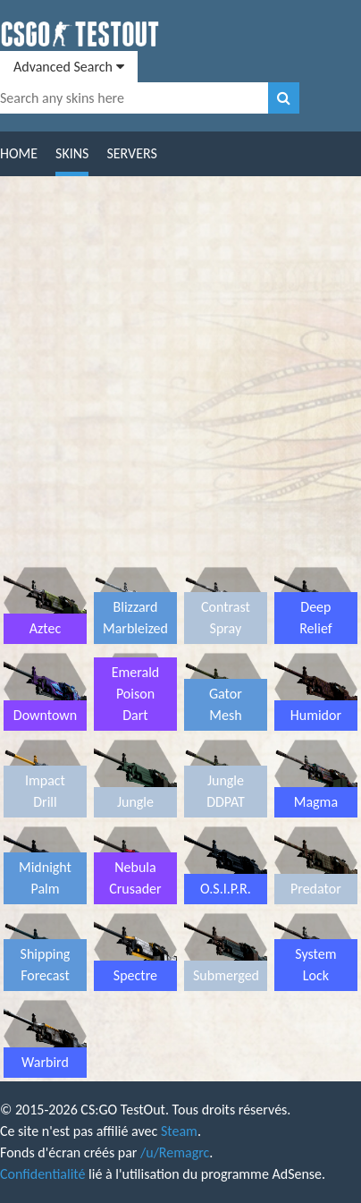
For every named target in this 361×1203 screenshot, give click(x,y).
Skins (71, 153)
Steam (179, 1131)
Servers (131, 153)
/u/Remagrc (174, 1152)
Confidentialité (42, 1173)
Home (19, 153)
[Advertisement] (180, 374)
